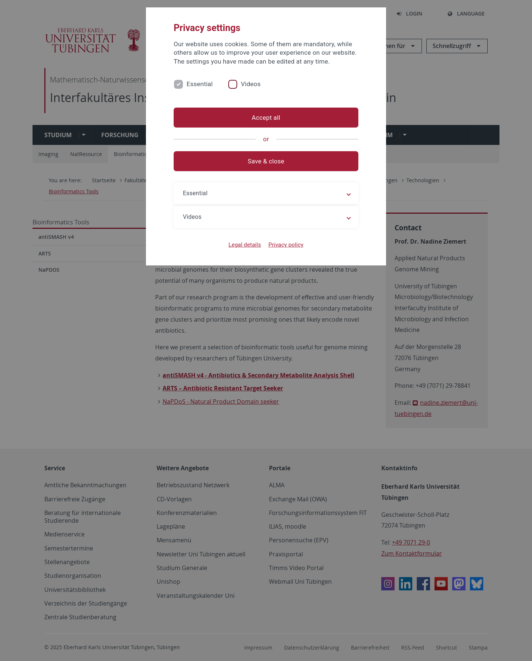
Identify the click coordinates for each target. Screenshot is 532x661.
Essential (200, 84)
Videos (251, 84)
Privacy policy (285, 244)
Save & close (266, 161)
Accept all (266, 117)
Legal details (245, 244)
